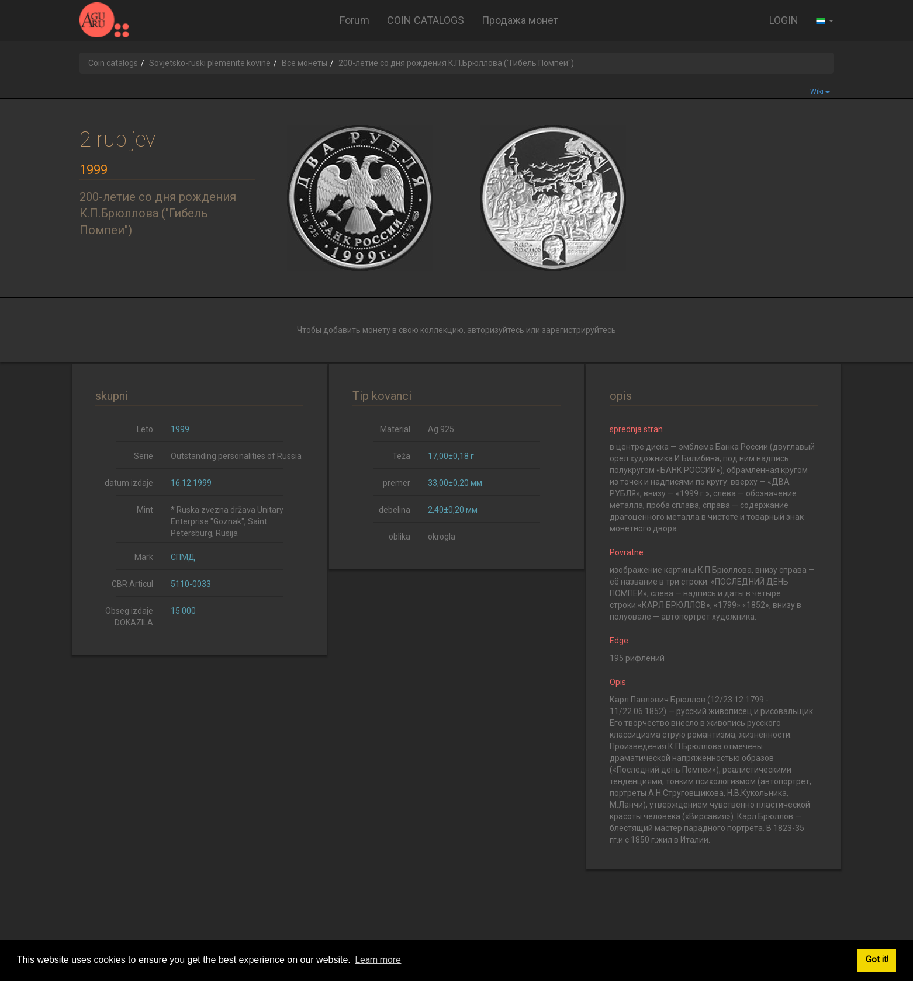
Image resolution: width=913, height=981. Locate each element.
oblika (399, 536)
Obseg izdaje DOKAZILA (129, 616)
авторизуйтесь (495, 330)
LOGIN (783, 20)
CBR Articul (132, 584)
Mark (143, 557)
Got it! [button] (877, 960)
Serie (143, 456)
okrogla (441, 536)
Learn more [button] (378, 959)
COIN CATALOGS (425, 20)
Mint (145, 509)
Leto (145, 429)
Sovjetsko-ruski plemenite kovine (210, 63)
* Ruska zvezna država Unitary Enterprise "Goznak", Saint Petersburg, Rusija (227, 521)
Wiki (820, 92)
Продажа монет (520, 20)
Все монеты (304, 63)
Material (395, 429)
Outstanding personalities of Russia (236, 456)
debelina (394, 509)
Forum (354, 20)
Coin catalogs (113, 63)
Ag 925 (441, 429)
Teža (401, 456)
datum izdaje (129, 483)
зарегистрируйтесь (579, 330)
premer (396, 483)
